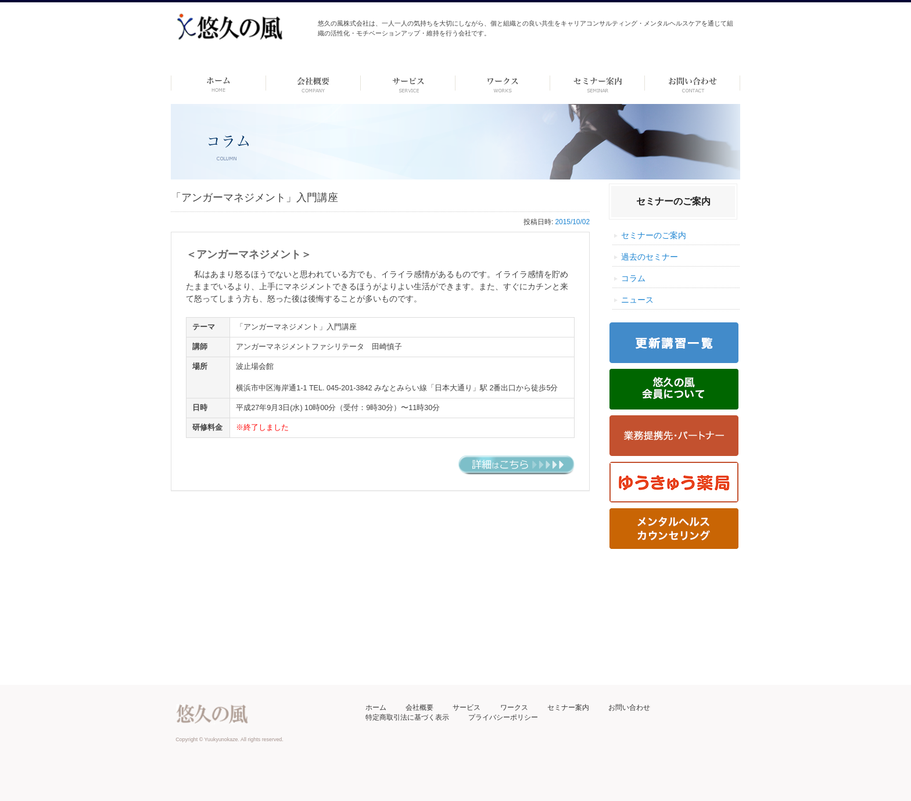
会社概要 (419, 707)
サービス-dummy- (408, 83)
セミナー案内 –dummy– (597, 83)
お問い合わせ (629, 707)
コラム (633, 278)
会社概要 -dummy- (313, 83)
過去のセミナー (649, 256)
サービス (466, 707)
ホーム (218, 83)
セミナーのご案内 (653, 235)
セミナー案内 (568, 707)
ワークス (503, 83)
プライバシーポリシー (503, 717)
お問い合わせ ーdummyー (692, 83)
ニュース (637, 299)
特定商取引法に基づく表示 (407, 717)
